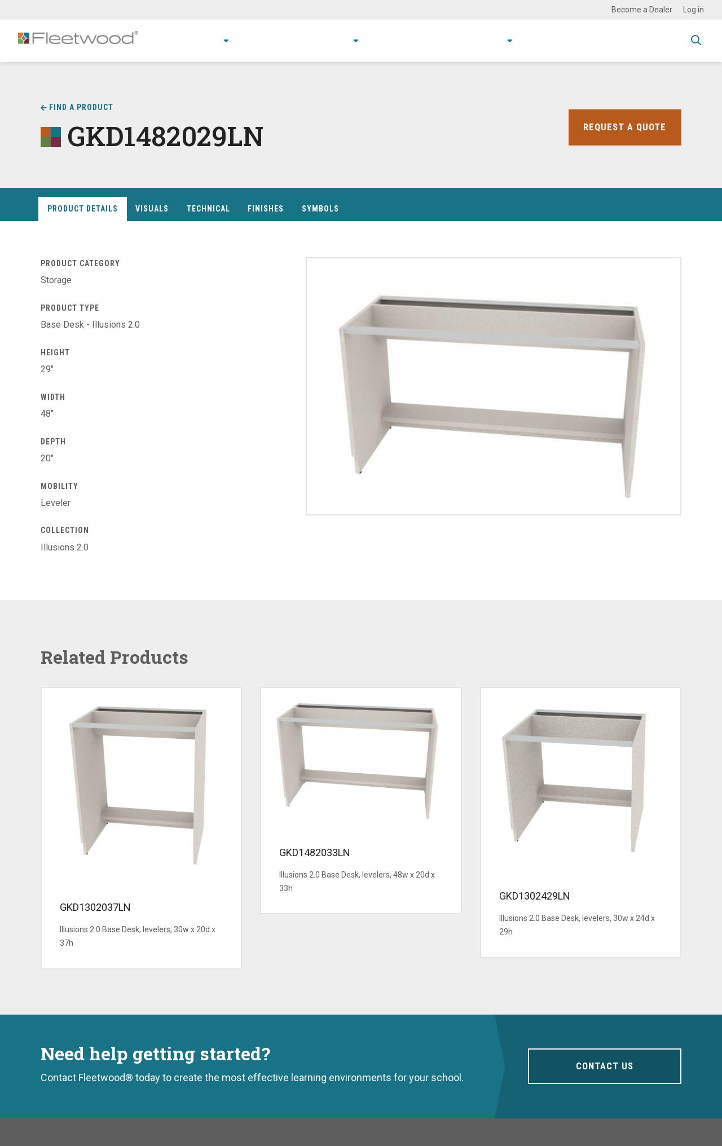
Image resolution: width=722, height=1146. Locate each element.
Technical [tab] (208, 208)
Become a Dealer (641, 9)
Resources (381, 40)
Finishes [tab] (266, 208)
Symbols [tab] (320, 208)
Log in (693, 9)
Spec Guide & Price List (623, 40)
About (482, 40)
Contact (537, 40)
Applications (246, 40)
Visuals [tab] (152, 208)
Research (311, 40)
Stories (437, 40)
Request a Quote (623, 127)
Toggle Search (696, 41)
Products (174, 40)
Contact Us (604, 1066)
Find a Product (81, 107)
